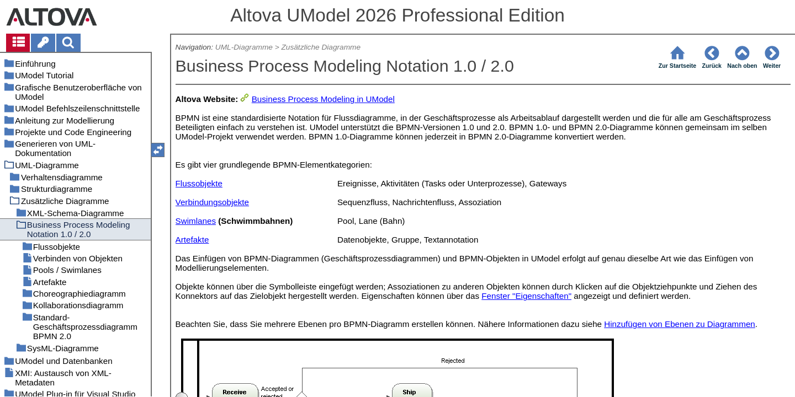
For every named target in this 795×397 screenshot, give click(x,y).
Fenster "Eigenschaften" (526, 296)
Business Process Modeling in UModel (323, 99)
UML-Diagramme (244, 47)
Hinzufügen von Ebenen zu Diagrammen (679, 324)
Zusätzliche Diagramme (321, 47)
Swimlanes (196, 221)
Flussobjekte (199, 183)
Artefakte (192, 239)
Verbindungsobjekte (212, 202)
